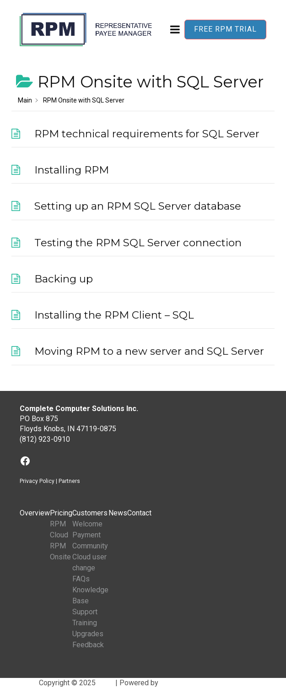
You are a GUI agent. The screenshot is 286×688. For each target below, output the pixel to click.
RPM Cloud (59, 529)
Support (84, 611)
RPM (105, 682)
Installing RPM (71, 169)
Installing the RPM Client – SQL (114, 315)
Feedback (88, 644)
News (117, 513)
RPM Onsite (60, 551)
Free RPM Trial (225, 29)
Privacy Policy (37, 481)
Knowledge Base (90, 595)
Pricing (61, 513)
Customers (90, 513)
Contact (139, 513)
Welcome (87, 524)
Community (90, 546)
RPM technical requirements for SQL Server (146, 133)
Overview (35, 513)
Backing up (63, 278)
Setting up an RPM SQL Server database (137, 206)
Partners (69, 481)
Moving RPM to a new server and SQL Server (149, 351)
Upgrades (87, 633)
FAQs (81, 578)
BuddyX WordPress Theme (203, 682)
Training (84, 622)
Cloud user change (89, 562)
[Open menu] (175, 29)
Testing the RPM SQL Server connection (138, 242)
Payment (86, 535)
